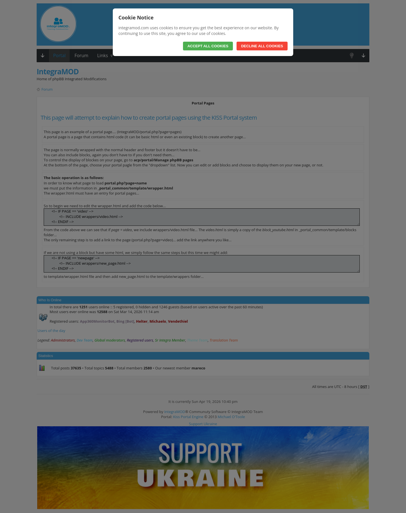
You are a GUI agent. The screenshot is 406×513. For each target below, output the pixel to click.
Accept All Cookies (207, 46)
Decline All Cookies (262, 46)
